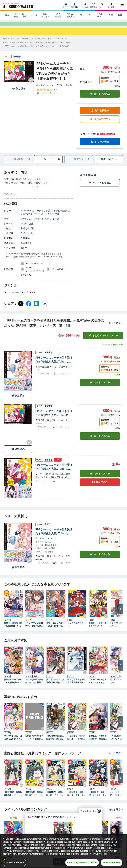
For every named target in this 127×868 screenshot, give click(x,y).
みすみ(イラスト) (53, 222)
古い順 (106, 347)
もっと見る (116, 326)
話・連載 (24, 15)
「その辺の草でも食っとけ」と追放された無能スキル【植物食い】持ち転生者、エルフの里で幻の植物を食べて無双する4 (98, 684)
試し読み (18, 91)
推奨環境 (26, 278)
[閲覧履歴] (93, 5)
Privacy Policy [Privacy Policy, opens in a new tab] (100, 854)
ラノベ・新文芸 (58, 15)
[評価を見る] (46, 94)
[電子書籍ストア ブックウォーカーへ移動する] (15, 41)
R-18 (111, 15)
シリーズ (52, 162)
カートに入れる (100, 97)
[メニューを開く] (122, 5)
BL (81, 15)
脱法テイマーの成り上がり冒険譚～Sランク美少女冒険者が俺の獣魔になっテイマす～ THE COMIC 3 (13, 684)
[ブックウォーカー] (18, 5)
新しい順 (117, 347)
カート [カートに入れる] (100, 385)
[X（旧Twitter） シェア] (20, 306)
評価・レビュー (109, 162)
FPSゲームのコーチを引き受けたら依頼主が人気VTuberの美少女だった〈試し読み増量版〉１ (53, 470)
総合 (7, 15)
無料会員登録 (100, 113)
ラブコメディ (28, 295)
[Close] (121, 839)
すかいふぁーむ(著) (31, 222)
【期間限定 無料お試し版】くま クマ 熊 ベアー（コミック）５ (98, 797)
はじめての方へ (100, 122)
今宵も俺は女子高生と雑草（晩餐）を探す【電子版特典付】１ (55, 628)
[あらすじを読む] (38, 186)
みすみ (69, 88)
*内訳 (116, 89)
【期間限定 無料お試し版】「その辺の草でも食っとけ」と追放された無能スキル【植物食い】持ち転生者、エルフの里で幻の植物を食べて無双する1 (76, 740)
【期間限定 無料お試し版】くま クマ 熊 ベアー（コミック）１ (13, 797)
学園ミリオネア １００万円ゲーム (97, 627)
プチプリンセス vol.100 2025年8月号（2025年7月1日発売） (13, 740)
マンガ (34, 15)
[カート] (102, 5)
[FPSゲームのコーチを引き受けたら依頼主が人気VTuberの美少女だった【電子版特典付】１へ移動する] (39, 49)
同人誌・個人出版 (71, 15)
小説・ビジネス (45, 15)
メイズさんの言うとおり (76, 627)
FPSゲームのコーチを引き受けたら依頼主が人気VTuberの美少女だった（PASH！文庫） (46, 215)
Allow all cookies (111, 862)
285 (24, 251)
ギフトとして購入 (100, 186)
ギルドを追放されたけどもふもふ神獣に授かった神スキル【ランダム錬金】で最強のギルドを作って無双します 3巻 (34, 684)
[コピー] (44, 306)
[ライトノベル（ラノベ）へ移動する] (59, 41)
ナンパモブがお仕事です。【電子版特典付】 (34, 628)
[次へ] (120, 612)
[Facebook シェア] (28, 306)
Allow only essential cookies (82, 862)
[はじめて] (85, 5)
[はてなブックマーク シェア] (36, 306)
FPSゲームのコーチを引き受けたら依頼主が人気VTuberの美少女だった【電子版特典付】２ (53, 363)
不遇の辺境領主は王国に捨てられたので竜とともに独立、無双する (55, 740)
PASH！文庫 (27, 226)
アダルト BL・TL (100, 15)
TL (90, 15)
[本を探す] (111, 5)
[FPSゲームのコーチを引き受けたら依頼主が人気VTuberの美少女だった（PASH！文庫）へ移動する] (38, 45)
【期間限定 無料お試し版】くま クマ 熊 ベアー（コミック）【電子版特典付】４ (77, 797)
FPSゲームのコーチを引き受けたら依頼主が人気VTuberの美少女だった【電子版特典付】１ (53, 416)
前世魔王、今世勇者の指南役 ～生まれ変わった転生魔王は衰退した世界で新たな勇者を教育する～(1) (98, 740)
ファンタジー (12, 295)
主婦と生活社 (27, 231)
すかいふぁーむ (47, 88)
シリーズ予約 (89, 137)
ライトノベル (27, 236)
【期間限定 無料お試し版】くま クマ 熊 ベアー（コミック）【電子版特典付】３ (55, 797)
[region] (63, 851)
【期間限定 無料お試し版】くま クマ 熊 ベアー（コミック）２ (34, 797)
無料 (120, 15)
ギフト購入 (88, 178)
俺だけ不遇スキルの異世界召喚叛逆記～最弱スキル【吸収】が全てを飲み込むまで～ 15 (76, 684)
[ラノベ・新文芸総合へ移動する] (38, 41)
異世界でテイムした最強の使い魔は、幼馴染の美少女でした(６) (55, 684)
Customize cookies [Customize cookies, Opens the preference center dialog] (14, 862)
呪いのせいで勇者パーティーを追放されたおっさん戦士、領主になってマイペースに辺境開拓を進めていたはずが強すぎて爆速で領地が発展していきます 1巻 (34, 740)
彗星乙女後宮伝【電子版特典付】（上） (13, 627)
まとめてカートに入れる (103, 338)
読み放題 (16, 15)
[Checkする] (31, 83)
